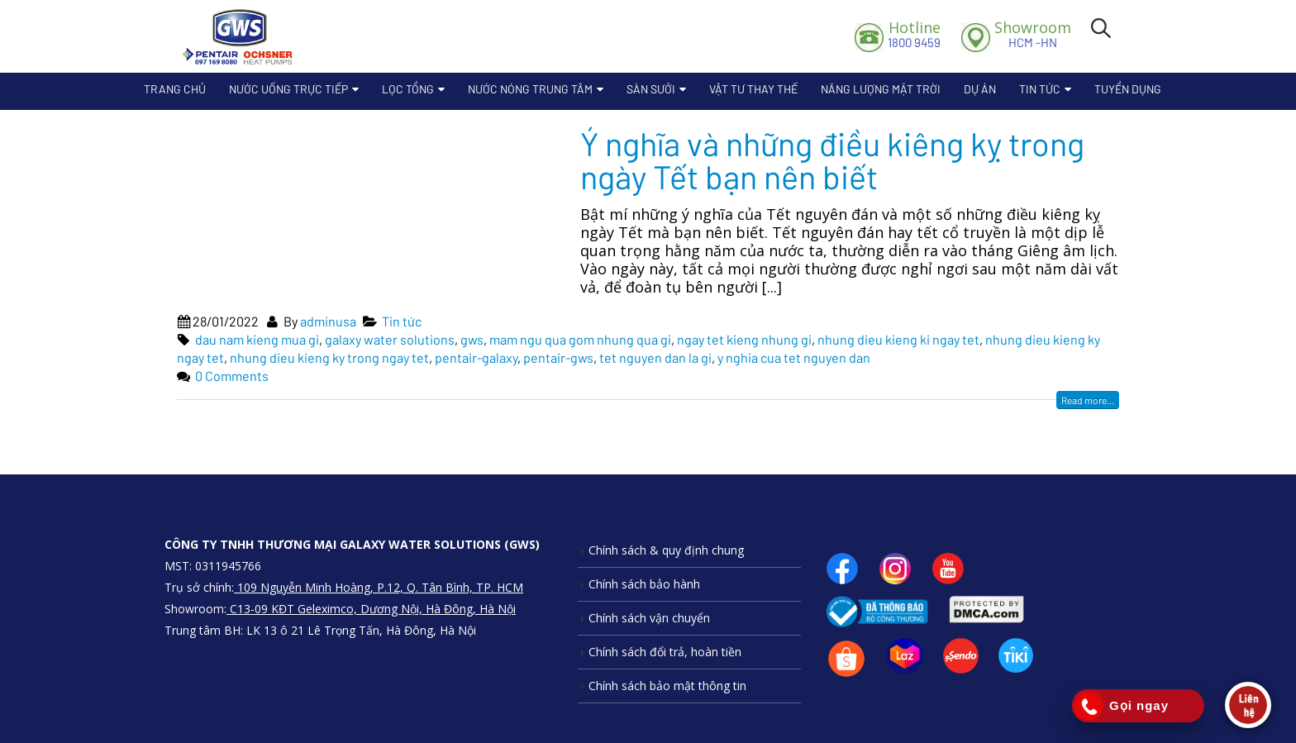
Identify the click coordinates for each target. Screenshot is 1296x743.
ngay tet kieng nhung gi (744, 339)
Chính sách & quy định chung (666, 550)
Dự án (980, 89)
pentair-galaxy (476, 357)
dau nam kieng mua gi (257, 339)
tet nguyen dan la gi (655, 357)
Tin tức (1039, 89)
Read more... (1087, 400)
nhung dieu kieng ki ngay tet (898, 339)
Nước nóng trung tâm (530, 89)
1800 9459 (914, 34)
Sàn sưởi (651, 89)
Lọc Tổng (408, 89)
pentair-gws (558, 357)
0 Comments (232, 375)
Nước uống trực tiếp (288, 89)
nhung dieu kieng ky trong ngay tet (329, 357)
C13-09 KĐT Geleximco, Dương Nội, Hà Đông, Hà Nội (371, 609)
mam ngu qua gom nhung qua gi (580, 339)
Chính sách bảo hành (644, 584)
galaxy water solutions (390, 339)
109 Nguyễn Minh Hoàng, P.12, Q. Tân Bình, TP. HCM (378, 587)
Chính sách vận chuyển (649, 618)
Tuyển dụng (1127, 89)
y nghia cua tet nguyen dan (793, 357)
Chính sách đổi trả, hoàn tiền (664, 652)
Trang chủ (175, 89)
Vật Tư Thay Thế (753, 89)
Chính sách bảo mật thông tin (667, 685)
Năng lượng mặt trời (881, 89)
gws (472, 339)
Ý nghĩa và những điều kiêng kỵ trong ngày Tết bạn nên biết (832, 159)
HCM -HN (1032, 34)
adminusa (328, 321)
